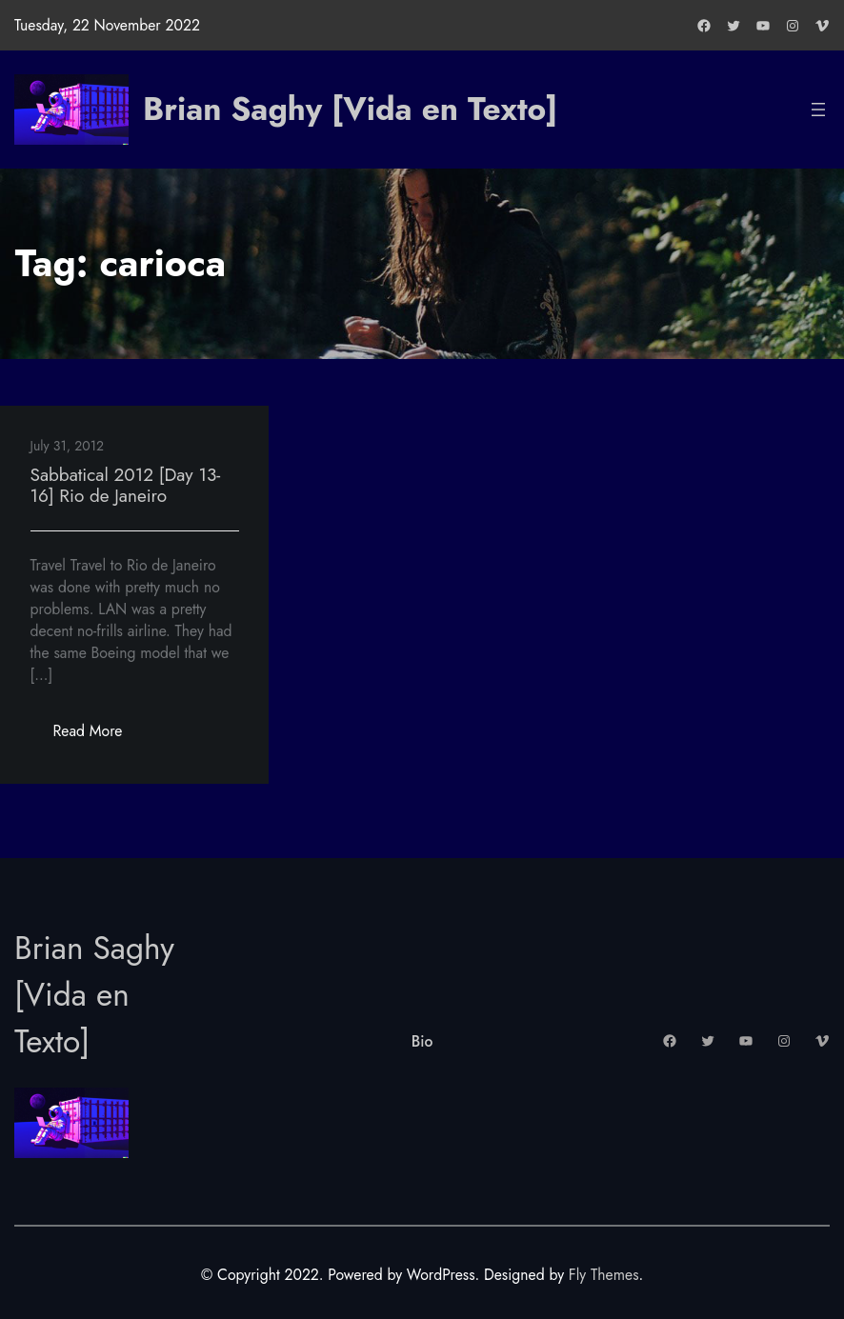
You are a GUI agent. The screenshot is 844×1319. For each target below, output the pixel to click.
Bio (422, 1041)
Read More (99, 736)
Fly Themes (604, 1275)
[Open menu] (818, 109)
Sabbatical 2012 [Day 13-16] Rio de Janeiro (125, 486)
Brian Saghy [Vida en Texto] (350, 109)
